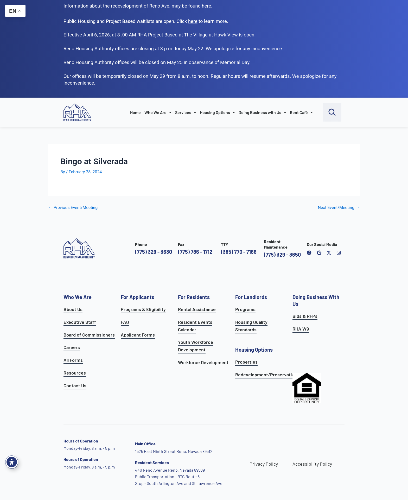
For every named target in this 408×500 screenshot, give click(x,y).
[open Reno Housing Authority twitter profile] (329, 252)
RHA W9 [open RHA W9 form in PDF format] (300, 329)
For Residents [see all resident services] (194, 297)
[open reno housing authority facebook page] (309, 252)
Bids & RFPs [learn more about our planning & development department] (304, 316)
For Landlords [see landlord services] (251, 297)
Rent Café (301, 112)
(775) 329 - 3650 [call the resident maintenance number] (282, 254)
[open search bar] (332, 112)
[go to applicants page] (192, 21)
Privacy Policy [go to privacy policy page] (264, 464)
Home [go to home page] (135, 112)
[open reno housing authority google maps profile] (319, 252)
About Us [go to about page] (72, 309)
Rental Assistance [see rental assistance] (197, 309)
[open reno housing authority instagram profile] (338, 252)
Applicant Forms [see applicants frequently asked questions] (138, 335)
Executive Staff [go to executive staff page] (79, 322)
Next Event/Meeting (339, 208)
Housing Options (217, 112)
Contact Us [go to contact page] (74, 385)
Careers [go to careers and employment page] (71, 347)
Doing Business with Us (262, 112)
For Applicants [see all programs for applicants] (137, 297)
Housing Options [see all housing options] (254, 349)
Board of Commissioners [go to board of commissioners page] (89, 335)
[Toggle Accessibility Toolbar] (11, 462)
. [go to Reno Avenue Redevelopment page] (207, 6)
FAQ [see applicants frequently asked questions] (125, 322)
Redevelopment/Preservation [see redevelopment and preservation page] (266, 374)
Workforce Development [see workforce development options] (203, 362)
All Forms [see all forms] (73, 360)
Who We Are (157, 112)
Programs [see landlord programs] (245, 309)
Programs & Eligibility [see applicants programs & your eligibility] (143, 309)
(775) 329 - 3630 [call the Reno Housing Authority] (153, 252)
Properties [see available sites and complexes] (246, 362)
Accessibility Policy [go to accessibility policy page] (312, 464)
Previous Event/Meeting (73, 208)
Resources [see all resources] (74, 373)
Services (185, 112)
